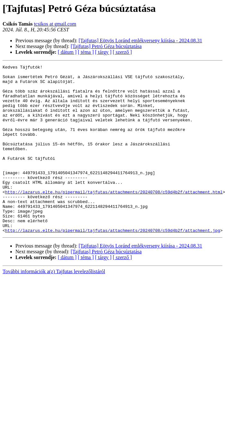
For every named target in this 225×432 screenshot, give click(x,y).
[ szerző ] (122, 52)
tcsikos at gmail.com (55, 24)
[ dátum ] (67, 52)
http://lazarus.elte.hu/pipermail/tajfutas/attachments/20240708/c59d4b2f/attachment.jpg (112, 264)
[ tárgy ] (103, 52)
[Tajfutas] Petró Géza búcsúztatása (106, 46)
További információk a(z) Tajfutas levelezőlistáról (54, 305)
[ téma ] (86, 52)
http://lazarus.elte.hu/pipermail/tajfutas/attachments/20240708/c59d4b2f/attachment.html (114, 218)
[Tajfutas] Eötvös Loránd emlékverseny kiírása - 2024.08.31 (140, 40)
